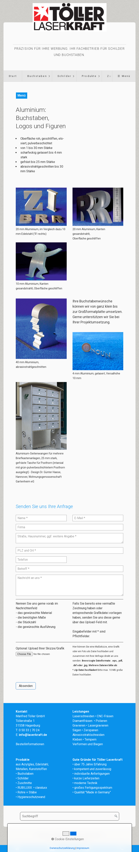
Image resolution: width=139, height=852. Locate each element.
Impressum (74, 835)
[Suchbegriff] (69, 816)
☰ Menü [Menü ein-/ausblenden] (124, 76)
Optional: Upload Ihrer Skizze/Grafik (40, 648)
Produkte (89, 76)
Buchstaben (37, 76)
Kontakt (58, 835)
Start (13, 76)
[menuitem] (12, 76)
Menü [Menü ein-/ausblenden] (21, 95)
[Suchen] (116, 816)
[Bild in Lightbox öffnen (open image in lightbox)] (41, 207)
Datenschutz (93, 835)
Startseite (44, 835)
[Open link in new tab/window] (41, 416)
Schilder (65, 76)
